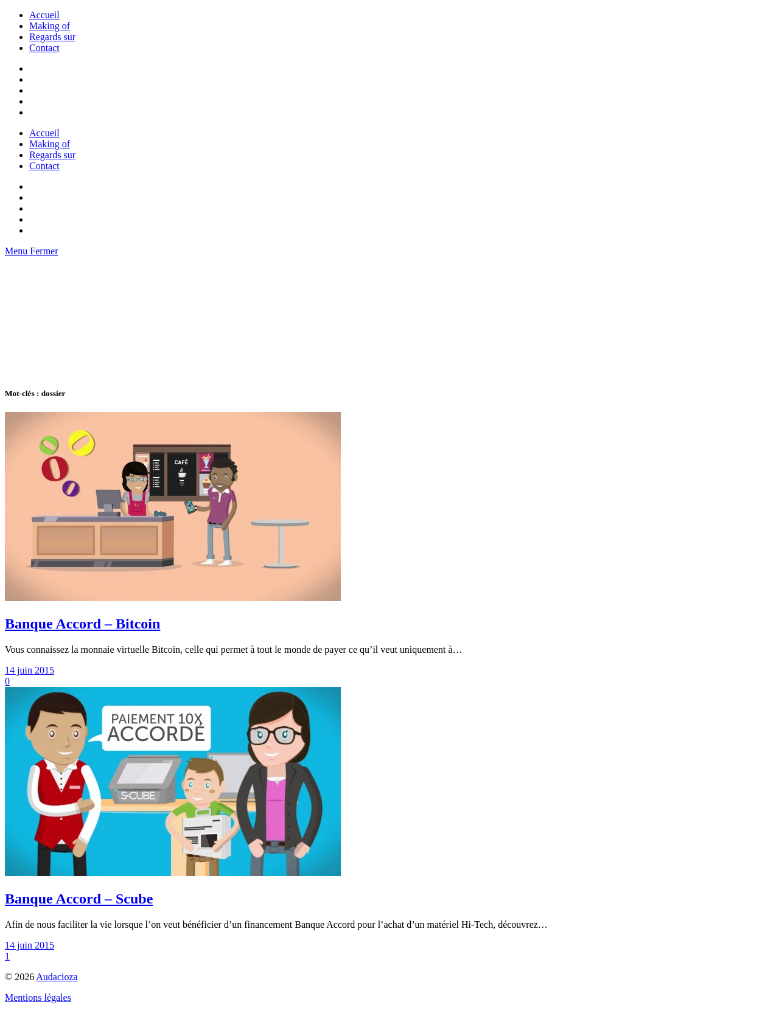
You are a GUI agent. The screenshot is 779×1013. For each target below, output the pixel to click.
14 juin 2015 (29, 670)
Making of (49, 26)
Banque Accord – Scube (79, 899)
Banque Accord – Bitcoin (82, 624)
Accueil (44, 15)
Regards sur (52, 37)
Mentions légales (38, 997)
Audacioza (56, 977)
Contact (44, 48)
